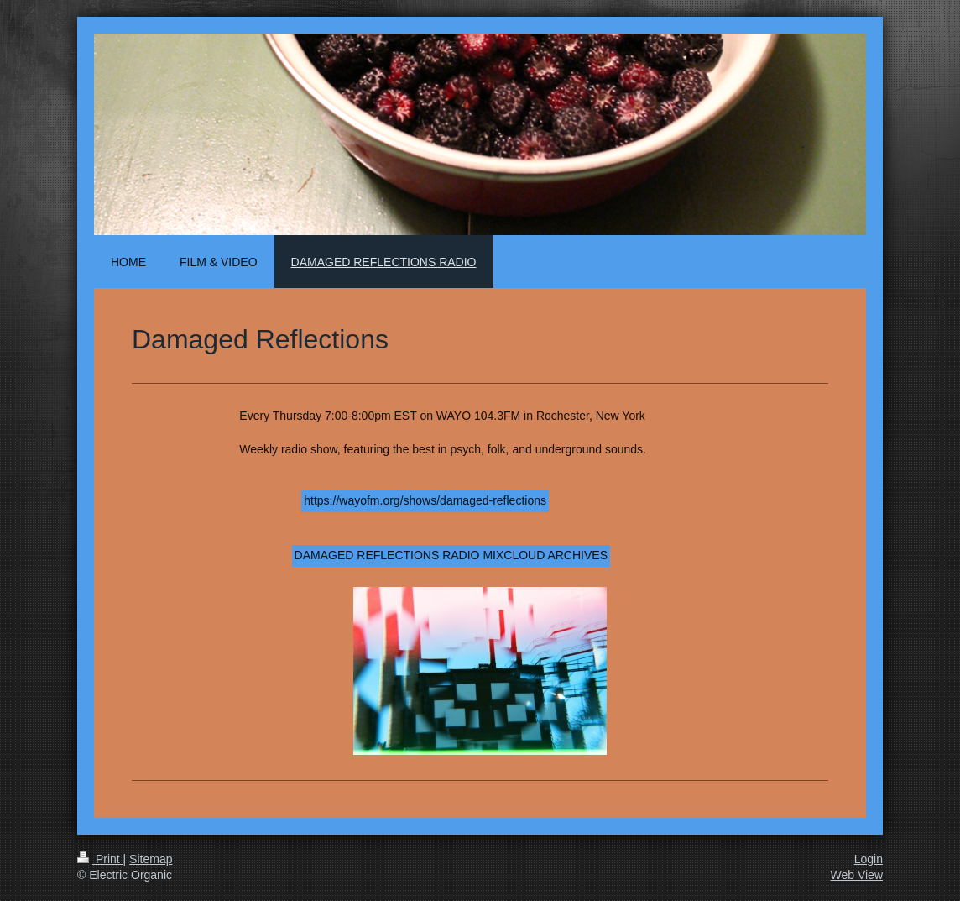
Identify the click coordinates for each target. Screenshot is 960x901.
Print (100, 859)
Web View (856, 875)
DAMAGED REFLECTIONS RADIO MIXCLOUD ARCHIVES (451, 555)
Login (868, 859)
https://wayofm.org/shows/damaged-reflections (425, 500)
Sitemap (150, 859)
